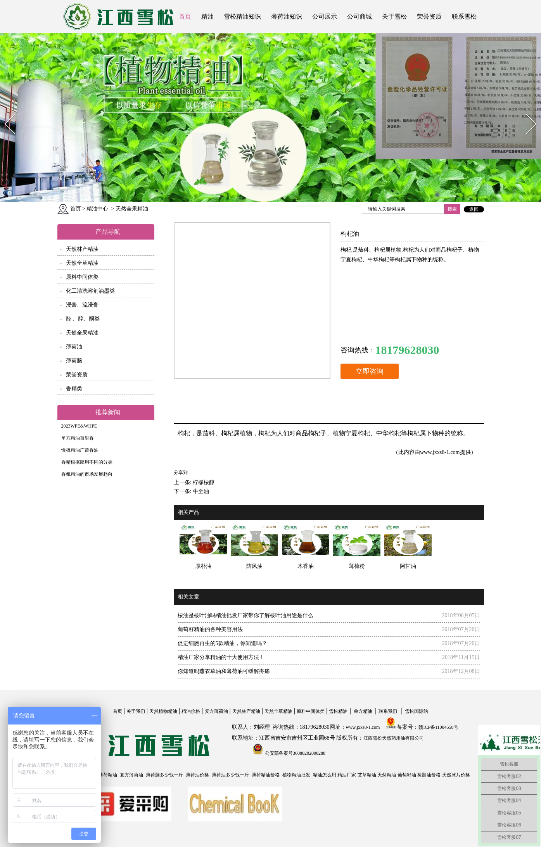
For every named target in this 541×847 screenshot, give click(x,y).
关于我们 (135, 711)
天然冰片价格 (456, 775)
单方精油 (363, 711)
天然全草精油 (82, 263)
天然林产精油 (82, 249)
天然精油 (386, 775)
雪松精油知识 (242, 16)
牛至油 (201, 491)
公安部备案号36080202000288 (294, 753)
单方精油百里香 (77, 438)
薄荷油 (74, 347)
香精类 (74, 389)
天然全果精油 (82, 333)
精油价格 (190, 711)
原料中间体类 (82, 277)
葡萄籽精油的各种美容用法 (210, 629)
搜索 (452, 209)
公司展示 (324, 16)
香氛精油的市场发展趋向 (86, 474)
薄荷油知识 (286, 16)
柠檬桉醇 (203, 482)
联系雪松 (464, 16)
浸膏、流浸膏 (82, 305)
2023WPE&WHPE (79, 426)
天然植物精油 (163, 711)
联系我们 (388, 711)
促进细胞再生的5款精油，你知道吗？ (222, 643)
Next (527, 112)
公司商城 (359, 16)
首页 (185, 16)
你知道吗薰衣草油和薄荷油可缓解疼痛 (224, 671)
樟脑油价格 (429, 775)
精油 (207, 16)
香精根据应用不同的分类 (86, 462)
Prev (5, 112)
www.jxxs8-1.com (440, 452)
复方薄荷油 (216, 711)
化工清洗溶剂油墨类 (90, 291)
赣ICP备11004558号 (438, 727)
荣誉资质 (429, 16)
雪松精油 (338, 711)
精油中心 (97, 209)
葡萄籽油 (407, 775)
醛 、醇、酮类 (83, 319)
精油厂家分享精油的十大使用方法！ (221, 657)
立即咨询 (370, 371)
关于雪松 (394, 16)
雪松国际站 (416, 711)
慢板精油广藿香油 (80, 450)
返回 (474, 209)
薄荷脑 (74, 361)
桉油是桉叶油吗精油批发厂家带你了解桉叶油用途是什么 (245, 615)
